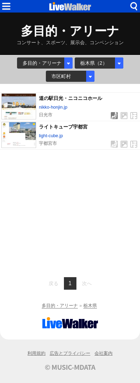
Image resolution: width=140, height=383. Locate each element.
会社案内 (103, 353)
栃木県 (90, 305)
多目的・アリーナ (60, 305)
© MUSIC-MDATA (70, 367)
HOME (70, 6)
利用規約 (36, 353)
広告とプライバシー (70, 353)
